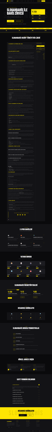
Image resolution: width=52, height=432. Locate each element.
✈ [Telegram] (10, 427)
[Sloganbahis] (10, 1)
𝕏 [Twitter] (7, 427)
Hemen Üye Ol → (22, 415)
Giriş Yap (30, 415)
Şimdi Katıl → (38, 21)
